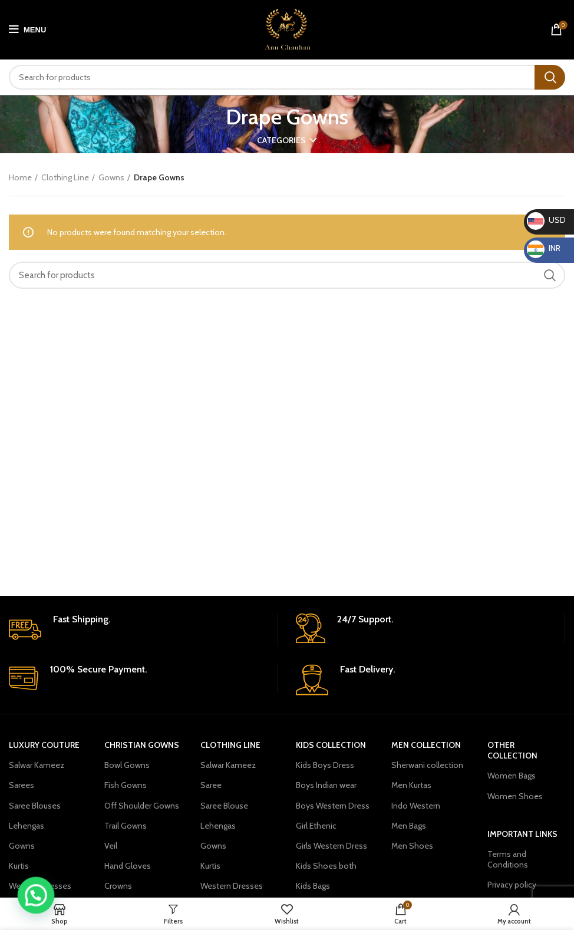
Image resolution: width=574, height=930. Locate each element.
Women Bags (511, 775)
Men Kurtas (411, 785)
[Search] (287, 77)
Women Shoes (515, 796)
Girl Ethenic (316, 825)
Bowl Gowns (127, 765)
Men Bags (408, 825)
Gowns (111, 177)
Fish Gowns (125, 785)
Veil (110, 845)
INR (543, 248)
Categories (281, 140)
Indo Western (415, 805)
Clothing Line (65, 177)
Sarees (21, 785)
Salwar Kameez (36, 765)
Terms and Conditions (507, 859)
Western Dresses (40, 885)
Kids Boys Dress (325, 765)
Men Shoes (412, 845)
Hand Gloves (127, 865)
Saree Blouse (224, 805)
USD (546, 220)
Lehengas (26, 825)
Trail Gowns (125, 825)
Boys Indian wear (326, 785)
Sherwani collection (427, 765)
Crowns (118, 885)
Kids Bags (313, 885)
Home (20, 177)
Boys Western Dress (333, 805)
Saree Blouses (35, 805)
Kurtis (19, 865)
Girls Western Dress (331, 845)
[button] (30, 897)
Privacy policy (511, 884)
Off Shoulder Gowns (141, 805)
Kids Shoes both (326, 865)
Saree (211, 785)
